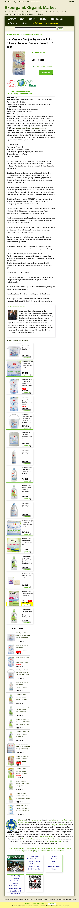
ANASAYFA (12, 19)
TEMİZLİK (43, 19)
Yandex (54, 869)
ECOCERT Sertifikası (23, 128)
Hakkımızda (34, 856)
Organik (26, 822)
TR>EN (71, 2)
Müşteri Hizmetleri (34, 869)
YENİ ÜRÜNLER (36, 23)
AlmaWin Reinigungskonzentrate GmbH (25, 109)
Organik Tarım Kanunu (38, 848)
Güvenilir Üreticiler (42, 12)
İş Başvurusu (34, 864)
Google (54, 861)
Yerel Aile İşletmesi (22, 14)
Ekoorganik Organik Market (30, 7)
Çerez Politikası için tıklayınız (36, 903)
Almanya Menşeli (18, 114)
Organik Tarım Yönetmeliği (51, 839)
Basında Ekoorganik (34, 861)
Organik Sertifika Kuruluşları (53, 841)
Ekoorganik (22, 820)
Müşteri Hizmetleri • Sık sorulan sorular (26, 2)
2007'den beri (9, 14)
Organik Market (36, 820)
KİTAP (24, 23)
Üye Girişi (8, 2)
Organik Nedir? (13, 848)
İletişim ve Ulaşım (34, 866)
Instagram (54, 856)
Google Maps (54, 864)
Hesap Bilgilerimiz (15, 891)
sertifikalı (64, 820)
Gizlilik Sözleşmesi (15, 886)
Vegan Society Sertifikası (39, 128)
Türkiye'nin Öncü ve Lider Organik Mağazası (19, 12)
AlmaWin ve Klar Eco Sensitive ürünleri (28, 116)
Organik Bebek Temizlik (20, 121)
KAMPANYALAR (52, 23)
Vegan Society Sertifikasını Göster (20, 94)
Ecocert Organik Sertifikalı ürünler (37, 123)
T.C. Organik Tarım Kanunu (31, 839)
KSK (48, 851)
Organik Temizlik (13, 34)
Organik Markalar (40, 851)
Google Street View (54, 866)
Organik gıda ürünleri (46, 836)
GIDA (22, 19)
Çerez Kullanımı (15, 893)
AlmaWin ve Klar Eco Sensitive (22, 111)
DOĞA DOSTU (13, 23)
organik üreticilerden (54, 820)
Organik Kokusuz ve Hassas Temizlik (27, 118)
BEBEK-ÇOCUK (57, 19)
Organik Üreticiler (27, 851)
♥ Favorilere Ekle (38, 53)
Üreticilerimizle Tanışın (16, 307)
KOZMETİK (32, 19)
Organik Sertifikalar (57, 851)
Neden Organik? (24, 848)
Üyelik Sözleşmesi (15, 888)
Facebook (54, 859)
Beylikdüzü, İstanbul (36, 14)
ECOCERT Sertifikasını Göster (19, 91)
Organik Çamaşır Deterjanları (31, 34)
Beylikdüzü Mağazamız (34, 859)
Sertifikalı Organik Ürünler (58, 12)
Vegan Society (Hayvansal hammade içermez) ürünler (34, 125)
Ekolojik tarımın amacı (58, 825)
